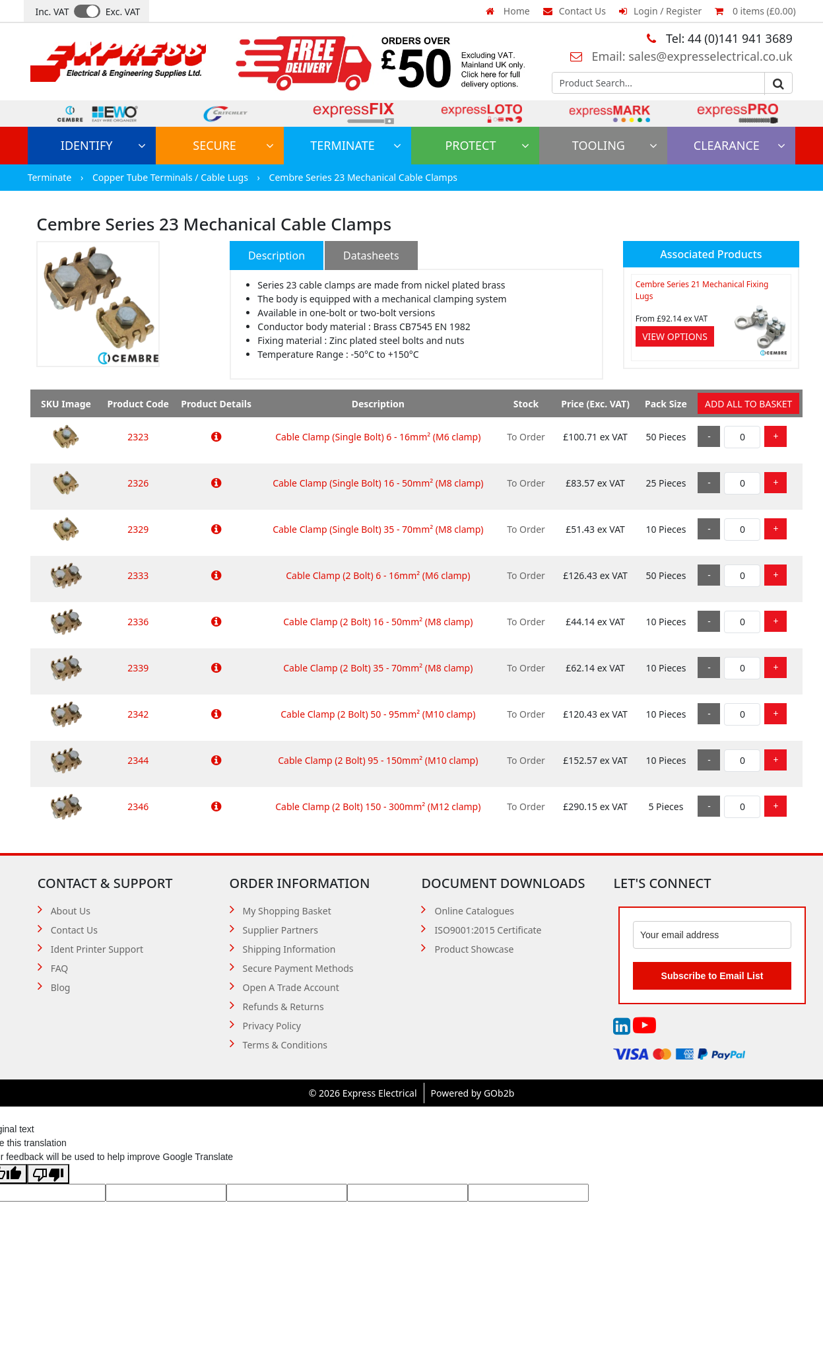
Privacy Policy (272, 1025)
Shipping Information (289, 949)
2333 (137, 575)
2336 (137, 621)
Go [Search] (778, 84)
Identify (103, 145)
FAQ (60, 968)
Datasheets (371, 255)
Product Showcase (473, 949)
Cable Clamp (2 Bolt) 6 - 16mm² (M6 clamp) (378, 575)
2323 (137, 436)
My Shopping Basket (287, 911)
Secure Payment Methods (298, 968)
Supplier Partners (280, 930)
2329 (137, 529)
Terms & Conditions (285, 1045)
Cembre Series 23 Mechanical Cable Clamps (363, 177)
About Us (70, 911)
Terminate (355, 145)
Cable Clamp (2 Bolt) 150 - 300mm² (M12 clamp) (377, 806)
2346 (137, 806)
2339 (137, 668)
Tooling (615, 145)
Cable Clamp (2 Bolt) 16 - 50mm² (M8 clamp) (378, 621)
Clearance (740, 145)
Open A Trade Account (291, 987)
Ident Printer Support (97, 949)
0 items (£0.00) (755, 11)
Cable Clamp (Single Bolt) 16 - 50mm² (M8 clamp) (378, 483)
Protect (487, 145)
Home (507, 11)
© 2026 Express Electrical (363, 1093)
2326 (137, 483)
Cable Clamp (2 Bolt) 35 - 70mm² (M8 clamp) (378, 668)
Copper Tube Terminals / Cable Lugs (171, 177)
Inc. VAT (52, 11)
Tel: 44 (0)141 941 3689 (719, 38)
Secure (233, 145)
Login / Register (660, 11)
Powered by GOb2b (473, 1093)
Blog (61, 987)
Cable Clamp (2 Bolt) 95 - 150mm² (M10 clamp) (378, 760)
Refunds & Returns (283, 1006)
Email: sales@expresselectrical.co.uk (681, 56)
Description (276, 255)
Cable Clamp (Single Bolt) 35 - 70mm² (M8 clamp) (378, 529)
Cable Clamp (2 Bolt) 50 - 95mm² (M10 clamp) (377, 714)
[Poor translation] (48, 1174)
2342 (137, 714)
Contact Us (574, 11)
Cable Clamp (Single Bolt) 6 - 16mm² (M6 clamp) (377, 436)
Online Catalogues (474, 911)
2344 (137, 760)
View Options (675, 336)
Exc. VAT (123, 11)
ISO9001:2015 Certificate (487, 930)
